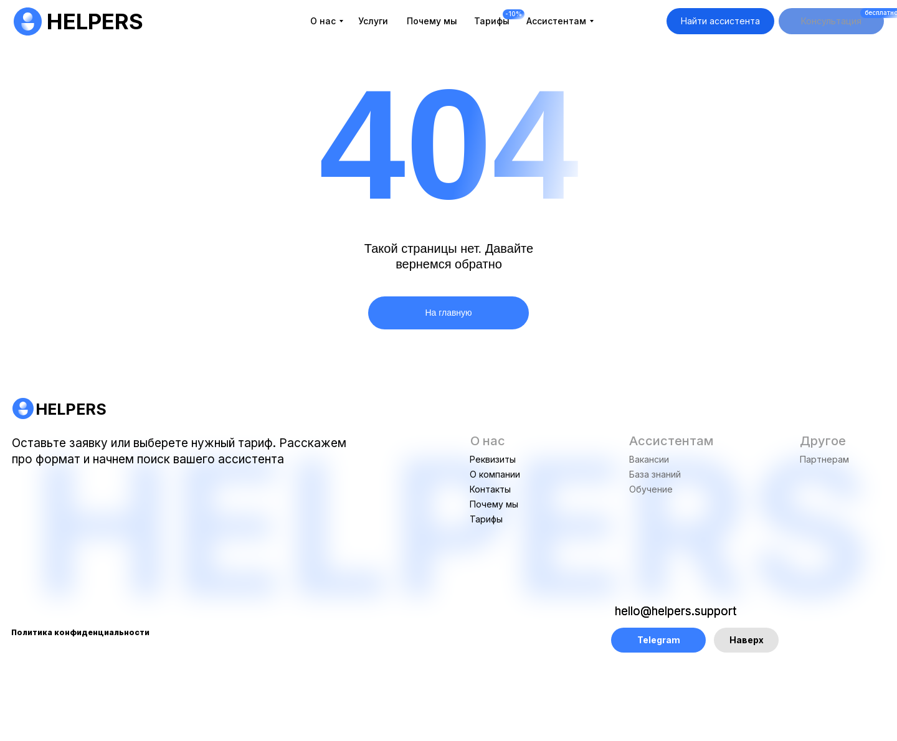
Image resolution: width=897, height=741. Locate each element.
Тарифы (486, 519)
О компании (495, 474)
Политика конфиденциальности (80, 632)
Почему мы (494, 504)
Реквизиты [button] (493, 459)
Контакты (490, 489)
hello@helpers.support (675, 611)
